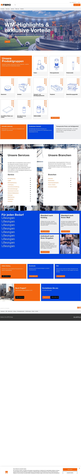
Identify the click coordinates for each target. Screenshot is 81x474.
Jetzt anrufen (45, 297)
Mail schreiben (54, 297)
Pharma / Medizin (51, 184)
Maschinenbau (51, 180)
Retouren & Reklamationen (13, 193)
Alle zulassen (70, 462)
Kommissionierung (11, 178)
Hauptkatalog (10, 199)
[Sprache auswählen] (79, 3)
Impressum (3, 311)
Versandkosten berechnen (13, 191)
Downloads (10, 201)
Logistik (9, 180)
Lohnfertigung (10, 184)
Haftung (14, 311)
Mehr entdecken (55, 117)
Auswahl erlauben (70, 466)
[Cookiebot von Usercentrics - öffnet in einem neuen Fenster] (6, 472)
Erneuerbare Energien (52, 186)
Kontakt (36, 311)
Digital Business (11, 197)
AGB (6, 311)
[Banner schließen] (79, 461)
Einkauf (33, 311)
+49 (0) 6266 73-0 (73, 2)
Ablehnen (70, 469)
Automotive (50, 178)
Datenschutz (10, 311)
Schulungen (10, 195)
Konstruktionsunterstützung (13, 186)
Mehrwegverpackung (12, 182)
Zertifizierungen (28, 311)
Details (7, 41)
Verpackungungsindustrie (53, 182)
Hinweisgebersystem (21, 311)
